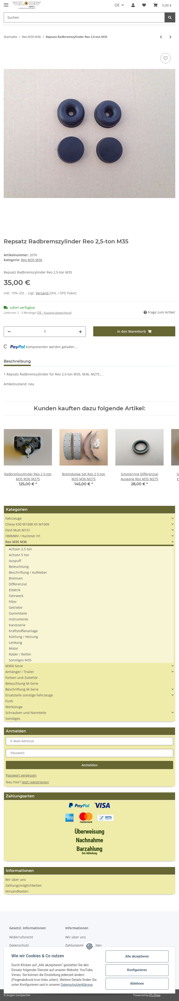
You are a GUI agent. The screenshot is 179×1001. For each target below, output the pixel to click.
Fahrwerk (16, 596)
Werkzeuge (14, 707)
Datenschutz (19, 945)
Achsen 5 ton (19, 555)
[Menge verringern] (9, 332)
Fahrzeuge (13, 518)
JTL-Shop (154, 995)
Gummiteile (18, 613)
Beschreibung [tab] (17, 361)
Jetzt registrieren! (35, 782)
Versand (42, 293)
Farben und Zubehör (21, 677)
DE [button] (117, 5)
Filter (13, 601)
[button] (133, 5)
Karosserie (17, 625)
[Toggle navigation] (6, 3)
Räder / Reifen (20, 654)
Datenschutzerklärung (76, 985)
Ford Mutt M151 (17, 530)
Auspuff (15, 560)
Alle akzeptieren (137, 956)
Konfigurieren (137, 970)
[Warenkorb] (162, 5)
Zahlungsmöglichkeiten (23, 885)
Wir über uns (15, 879)
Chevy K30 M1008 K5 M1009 (27, 524)
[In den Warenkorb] (134, 331)
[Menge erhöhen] (80, 332)
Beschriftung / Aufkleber (28, 572)
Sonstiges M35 (20, 660)
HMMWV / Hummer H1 (23, 536)
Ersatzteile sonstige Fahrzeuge (29, 695)
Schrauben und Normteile (25, 712)
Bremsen (16, 578)
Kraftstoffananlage (23, 631)
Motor (13, 648)
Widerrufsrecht (21, 937)
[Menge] (45, 332)
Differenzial (18, 584)
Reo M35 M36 (31, 260)
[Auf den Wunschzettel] (165, 58)
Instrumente (18, 619)
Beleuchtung (19, 566)
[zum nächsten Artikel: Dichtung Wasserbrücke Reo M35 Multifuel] (170, 37)
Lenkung (15, 642)
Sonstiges (12, 718)
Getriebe (15, 607)
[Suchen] (84, 17)
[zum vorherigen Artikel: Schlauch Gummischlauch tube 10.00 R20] (161, 37)
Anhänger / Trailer (19, 672)
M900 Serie (14, 666)
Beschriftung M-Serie (21, 689)
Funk (9, 701)
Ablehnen (137, 983)
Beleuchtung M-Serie (21, 683)
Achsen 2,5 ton (20, 549)
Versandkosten (16, 891)
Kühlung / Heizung (23, 636)
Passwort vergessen (21, 775)
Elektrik (14, 590)
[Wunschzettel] (144, 5)
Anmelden (90, 765)
